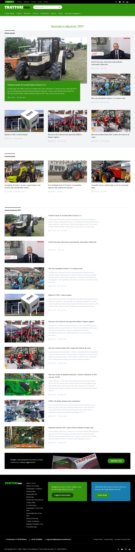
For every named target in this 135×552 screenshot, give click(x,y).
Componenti (44, 13)
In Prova (35, 13)
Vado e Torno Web (32, 486)
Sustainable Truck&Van (34, 489)
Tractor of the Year (32, 521)
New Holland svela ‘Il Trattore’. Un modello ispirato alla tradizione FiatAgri (65, 186)
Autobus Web (31, 491)
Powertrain (30, 497)
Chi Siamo (19, 2)
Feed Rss (45, 2)
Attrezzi (53, 13)
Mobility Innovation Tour (34, 524)
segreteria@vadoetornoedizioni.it (57, 539)
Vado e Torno (31, 483)
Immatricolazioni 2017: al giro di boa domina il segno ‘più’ (71, 428)
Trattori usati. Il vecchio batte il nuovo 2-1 (27, 85)
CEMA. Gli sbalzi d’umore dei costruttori (64, 401)
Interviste (104, 68)
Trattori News (9, 13)
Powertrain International (34, 500)
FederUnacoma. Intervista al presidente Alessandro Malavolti (106, 63)
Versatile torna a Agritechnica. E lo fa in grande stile (109, 186)
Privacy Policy (97, 539)
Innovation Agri (31, 527)
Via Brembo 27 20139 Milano (16, 539)
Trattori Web (30, 503)
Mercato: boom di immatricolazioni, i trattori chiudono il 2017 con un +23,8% (72, 375)
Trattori (19, 13)
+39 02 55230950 (35, 539)
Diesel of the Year (32, 518)
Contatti (40, 2)
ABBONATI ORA (116, 461)
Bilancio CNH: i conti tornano (16, 135)
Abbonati (9, 2)
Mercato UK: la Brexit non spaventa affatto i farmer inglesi (65, 136)
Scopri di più (102, 495)
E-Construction (31, 505)
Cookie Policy (108, 539)
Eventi (60, 13)
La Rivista (33, 2)
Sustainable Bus (31, 494)
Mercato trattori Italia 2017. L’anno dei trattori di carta (110, 136)
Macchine (27, 13)
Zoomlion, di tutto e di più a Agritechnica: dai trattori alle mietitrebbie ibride (22, 186)
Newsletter (26, 2)
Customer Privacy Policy (122, 539)
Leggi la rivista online (62, 495)
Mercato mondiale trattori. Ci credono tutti (108, 98)
